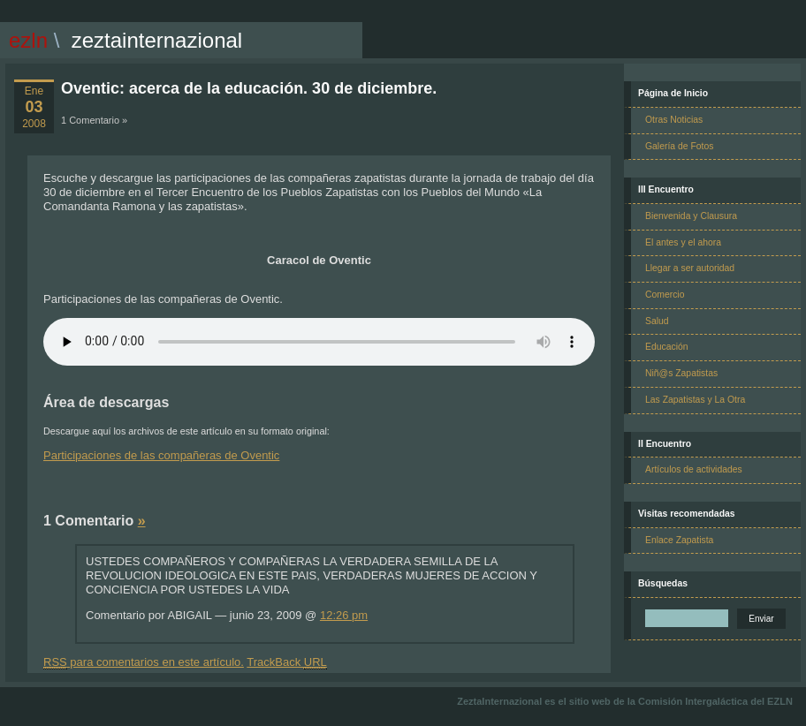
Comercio (664, 294)
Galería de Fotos (679, 146)
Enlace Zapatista (679, 540)
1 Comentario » (94, 120)
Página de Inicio (673, 93)
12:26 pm (344, 615)
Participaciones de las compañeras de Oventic (161, 455)
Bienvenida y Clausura (691, 216)
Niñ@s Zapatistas (681, 373)
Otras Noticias (674, 120)
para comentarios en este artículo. (143, 662)
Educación (666, 347)
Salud (657, 321)
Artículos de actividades (693, 469)
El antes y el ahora (683, 242)
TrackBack (287, 662)
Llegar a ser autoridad (689, 268)
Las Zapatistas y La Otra (695, 400)
